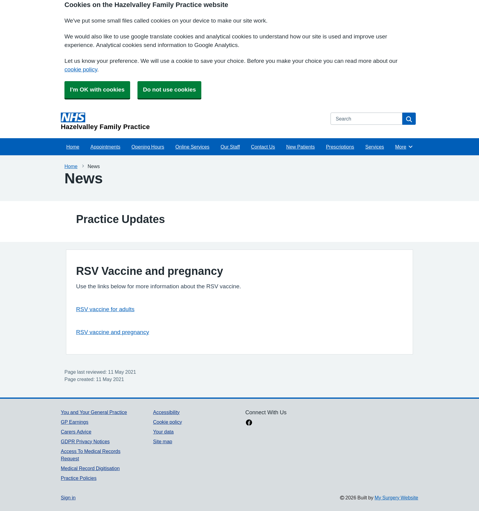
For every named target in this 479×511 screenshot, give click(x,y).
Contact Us (263, 146)
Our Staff (230, 146)
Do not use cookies (169, 89)
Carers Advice (76, 431)
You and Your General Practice (94, 412)
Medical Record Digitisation (90, 468)
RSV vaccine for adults (105, 309)
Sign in (68, 497)
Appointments (105, 146)
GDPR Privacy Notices (85, 441)
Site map (162, 441)
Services (374, 146)
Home (72, 146)
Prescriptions (340, 146)
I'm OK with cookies (97, 89)
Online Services (192, 146)
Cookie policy (167, 421)
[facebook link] (249, 423)
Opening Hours (147, 146)
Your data (163, 431)
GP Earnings (74, 421)
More (404, 146)
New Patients (300, 146)
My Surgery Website (396, 497)
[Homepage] (192, 121)
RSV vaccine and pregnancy (112, 332)
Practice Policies (79, 478)
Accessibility (166, 412)
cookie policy (80, 69)
